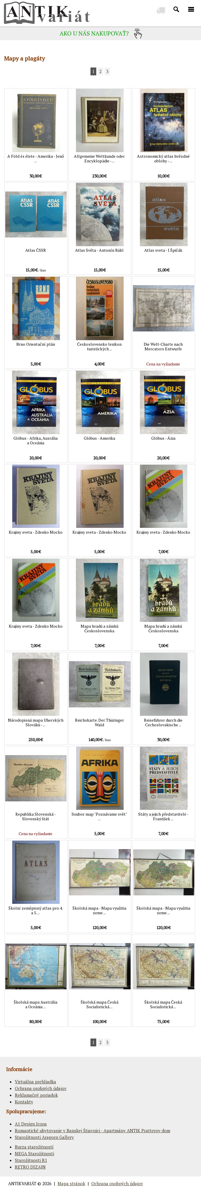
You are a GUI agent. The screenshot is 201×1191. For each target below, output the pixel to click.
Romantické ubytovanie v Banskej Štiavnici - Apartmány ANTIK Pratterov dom (92, 1130)
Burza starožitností (34, 1147)
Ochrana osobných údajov (41, 1088)
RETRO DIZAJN (30, 1167)
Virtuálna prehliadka (35, 1081)
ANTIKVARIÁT (22, 1183)
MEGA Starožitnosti (34, 1153)
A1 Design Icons (31, 1124)
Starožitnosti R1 (31, 1160)
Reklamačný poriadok (36, 1095)
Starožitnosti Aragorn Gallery (44, 1137)
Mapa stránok (71, 1183)
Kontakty (24, 1102)
